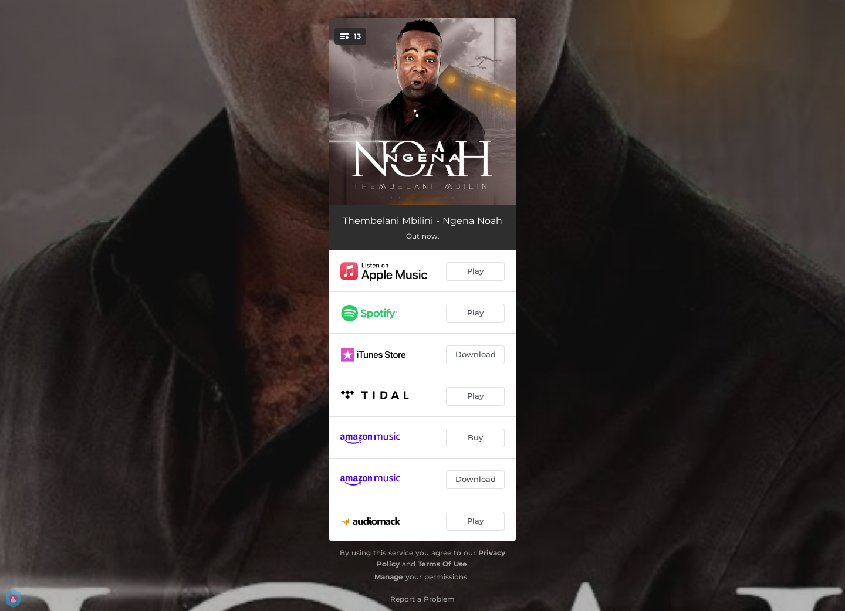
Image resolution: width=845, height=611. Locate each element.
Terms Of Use (442, 563)
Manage (388, 576)
